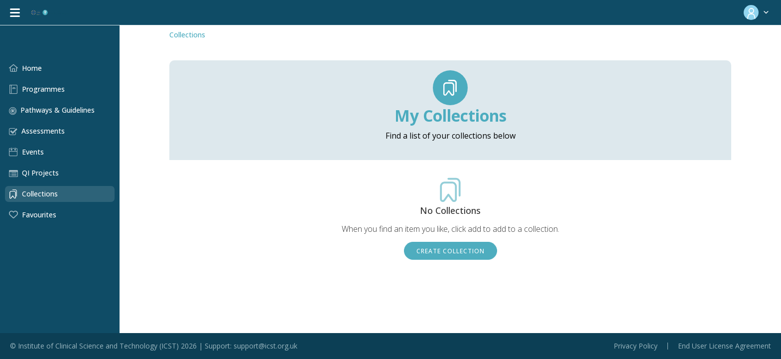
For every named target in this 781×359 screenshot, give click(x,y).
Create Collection (450, 251)
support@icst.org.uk (265, 346)
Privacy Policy (635, 346)
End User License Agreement (724, 346)
